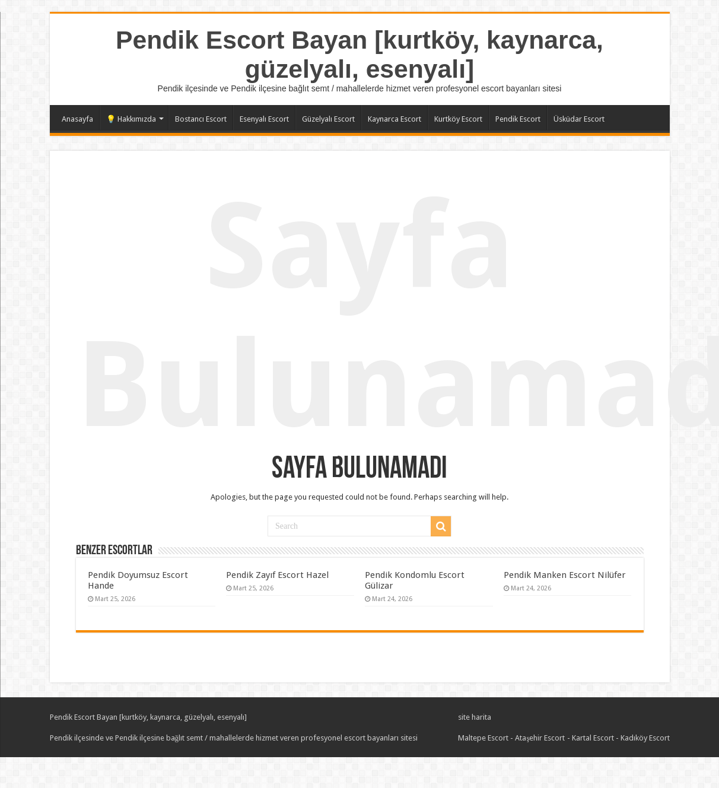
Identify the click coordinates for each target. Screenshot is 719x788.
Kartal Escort (593, 737)
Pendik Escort (517, 119)
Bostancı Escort (201, 119)
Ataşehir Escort (540, 737)
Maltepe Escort (483, 737)
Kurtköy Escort (458, 119)
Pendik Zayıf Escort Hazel (277, 575)
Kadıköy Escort (645, 737)
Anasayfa (77, 119)
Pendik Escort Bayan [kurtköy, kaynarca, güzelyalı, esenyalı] (359, 54)
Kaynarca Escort (394, 119)
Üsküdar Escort (579, 119)
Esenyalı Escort (264, 119)
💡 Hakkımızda (131, 119)
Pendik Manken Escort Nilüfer (565, 575)
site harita (474, 717)
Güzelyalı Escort (328, 119)
